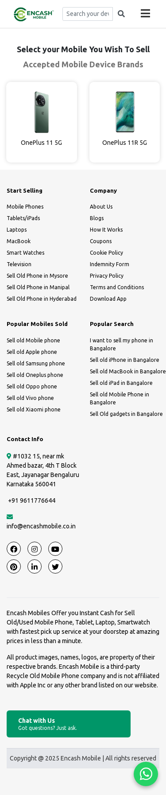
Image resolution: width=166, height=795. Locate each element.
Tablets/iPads (23, 218)
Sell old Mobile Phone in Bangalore (119, 398)
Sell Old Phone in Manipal (38, 287)
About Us (101, 206)
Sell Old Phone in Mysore (37, 276)
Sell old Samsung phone (36, 363)
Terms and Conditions (117, 287)
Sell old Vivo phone (30, 398)
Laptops (17, 230)
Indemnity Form (109, 264)
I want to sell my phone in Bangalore (121, 344)
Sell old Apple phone (32, 352)
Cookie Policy (106, 253)
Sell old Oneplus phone (35, 375)
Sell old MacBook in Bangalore (128, 371)
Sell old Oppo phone (32, 386)
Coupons (101, 241)
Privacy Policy (107, 276)
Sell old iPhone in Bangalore (124, 360)
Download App (108, 299)
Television (19, 264)
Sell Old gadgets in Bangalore (126, 414)
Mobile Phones (25, 206)
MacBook (19, 241)
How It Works (106, 230)
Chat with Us (68, 724)
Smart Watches (25, 253)
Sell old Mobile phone (33, 340)
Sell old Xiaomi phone (34, 409)
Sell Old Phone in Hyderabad (42, 299)
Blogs (97, 218)
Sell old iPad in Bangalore (121, 383)
